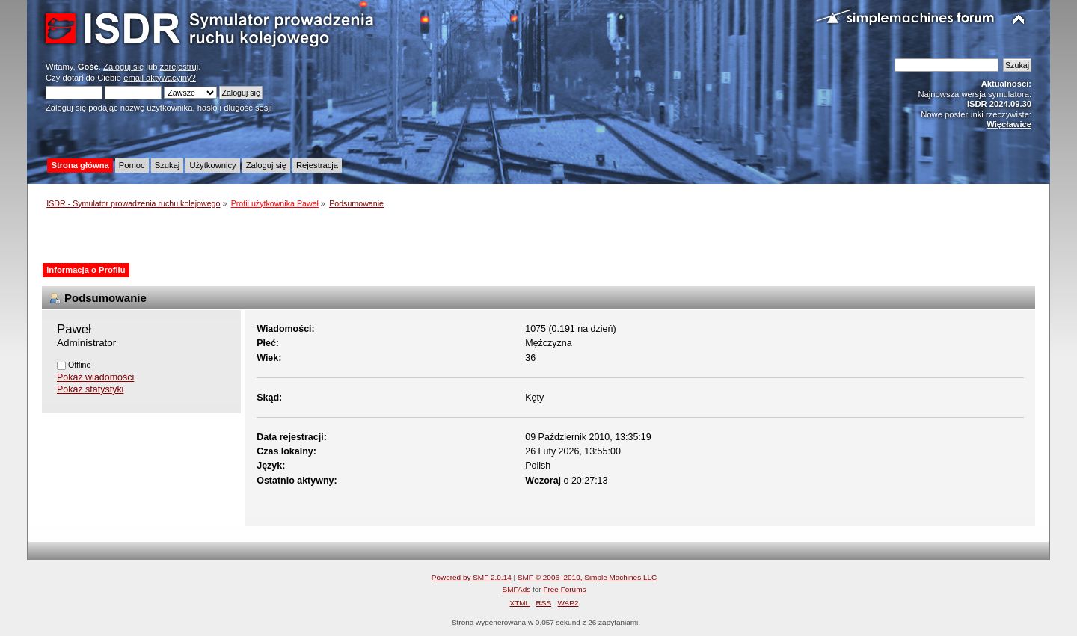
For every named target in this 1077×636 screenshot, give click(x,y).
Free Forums (564, 589)
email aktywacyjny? (159, 77)
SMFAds (517, 589)
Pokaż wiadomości (95, 377)
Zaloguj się (123, 66)
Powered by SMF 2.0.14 (472, 577)
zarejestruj (179, 66)
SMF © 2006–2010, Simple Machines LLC (587, 577)
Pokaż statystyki (90, 389)
